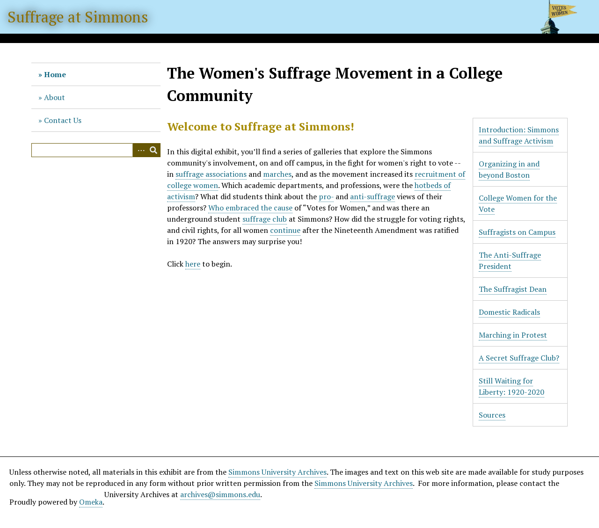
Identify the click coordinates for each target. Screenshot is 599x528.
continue (285, 230)
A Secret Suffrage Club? (519, 358)
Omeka (90, 502)
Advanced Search (139, 150)
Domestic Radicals (509, 312)
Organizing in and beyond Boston (509, 169)
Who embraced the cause (250, 208)
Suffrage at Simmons (77, 17)
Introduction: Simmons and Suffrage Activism (519, 135)
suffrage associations (211, 174)
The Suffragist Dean (513, 289)
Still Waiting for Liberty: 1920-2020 (511, 386)
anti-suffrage (372, 196)
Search (153, 150)
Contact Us (62, 120)
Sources (492, 415)
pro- (326, 196)
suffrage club (264, 219)
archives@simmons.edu (220, 494)
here (192, 264)
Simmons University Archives (277, 472)
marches (277, 174)
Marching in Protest (513, 335)
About (54, 97)
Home (55, 74)
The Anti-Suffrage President (510, 260)
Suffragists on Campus (517, 232)
